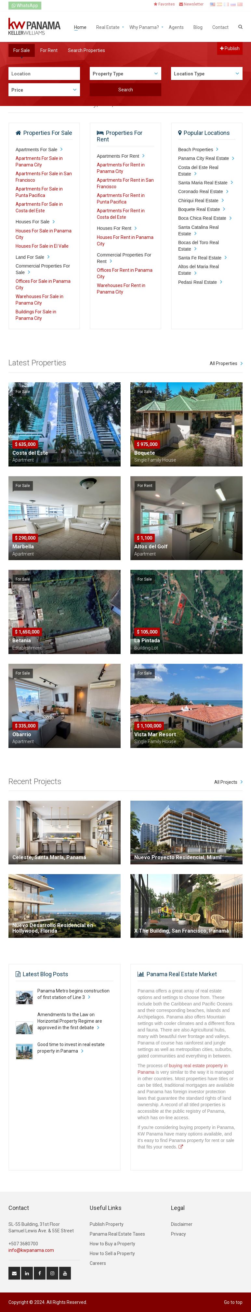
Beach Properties (195, 149)
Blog (198, 27)
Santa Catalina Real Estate (198, 230)
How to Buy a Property (112, 1243)
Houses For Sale (32, 221)
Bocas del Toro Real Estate (198, 246)
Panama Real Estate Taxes (117, 1234)
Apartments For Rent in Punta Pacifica (121, 198)
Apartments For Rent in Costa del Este (121, 214)
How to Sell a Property (112, 1253)
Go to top (233, 1302)
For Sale (21, 50)
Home (80, 27)
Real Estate (108, 27)
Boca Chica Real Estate (202, 218)
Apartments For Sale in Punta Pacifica (39, 192)
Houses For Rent (114, 228)
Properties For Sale (47, 132)
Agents (176, 27)
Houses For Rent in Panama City (125, 240)
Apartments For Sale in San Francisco (44, 177)
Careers (98, 1263)
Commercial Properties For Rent (124, 258)
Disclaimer (181, 1224)
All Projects (225, 782)
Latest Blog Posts (45, 974)
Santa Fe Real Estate (199, 257)
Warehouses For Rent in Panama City (121, 289)
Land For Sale (30, 257)
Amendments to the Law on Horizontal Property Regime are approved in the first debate (69, 1021)
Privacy (178, 1234)
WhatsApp (25, 5)
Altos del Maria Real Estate (198, 270)
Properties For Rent (119, 136)
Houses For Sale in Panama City (44, 234)
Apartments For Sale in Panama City (39, 161)
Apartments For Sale (36, 149)
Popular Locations (207, 132)
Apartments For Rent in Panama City (121, 168)
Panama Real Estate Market (182, 974)
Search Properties (86, 50)
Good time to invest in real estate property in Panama (71, 1048)
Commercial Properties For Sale (43, 269)
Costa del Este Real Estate (198, 171)
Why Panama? (144, 27)
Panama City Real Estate (203, 158)
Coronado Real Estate (200, 191)
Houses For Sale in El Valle (42, 246)
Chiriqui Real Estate (198, 200)
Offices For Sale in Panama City (43, 284)
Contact (220, 27)
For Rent (49, 50)
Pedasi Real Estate (197, 282)
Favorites (164, 4)
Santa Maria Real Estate (203, 182)
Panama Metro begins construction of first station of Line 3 (73, 994)
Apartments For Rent (118, 156)
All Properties (223, 363)
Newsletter (191, 4)
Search (125, 89)
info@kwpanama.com (31, 1250)
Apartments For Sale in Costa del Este (39, 207)
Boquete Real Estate (199, 209)
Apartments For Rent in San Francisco (125, 183)
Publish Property (107, 1224)
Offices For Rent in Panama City (124, 273)
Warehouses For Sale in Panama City (39, 300)
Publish (230, 48)
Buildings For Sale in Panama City (36, 315)
